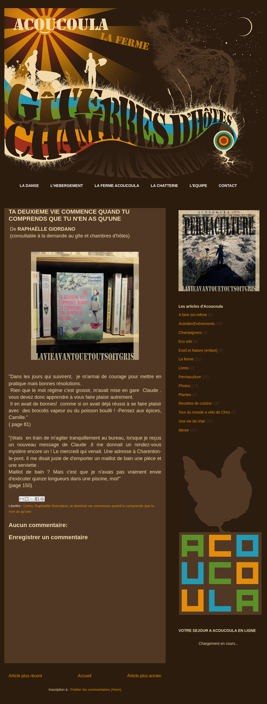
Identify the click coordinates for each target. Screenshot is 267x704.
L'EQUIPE (198, 185)
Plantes (185, 395)
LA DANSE (29, 185)
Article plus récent (25, 675)
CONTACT (228, 185)
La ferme (186, 359)
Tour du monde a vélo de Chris (204, 412)
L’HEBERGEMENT (66, 185)
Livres (28, 506)
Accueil (84, 675)
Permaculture (190, 377)
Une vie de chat (192, 421)
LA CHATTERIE (164, 185)
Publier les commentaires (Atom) (95, 690)
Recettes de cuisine (195, 403)
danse (184, 430)
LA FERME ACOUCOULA (117, 185)
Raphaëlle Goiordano (51, 506)
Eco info (185, 341)
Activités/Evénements (197, 323)
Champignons (190, 332)
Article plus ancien (144, 675)
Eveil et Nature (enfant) (198, 350)
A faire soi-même (193, 315)
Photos (184, 386)
